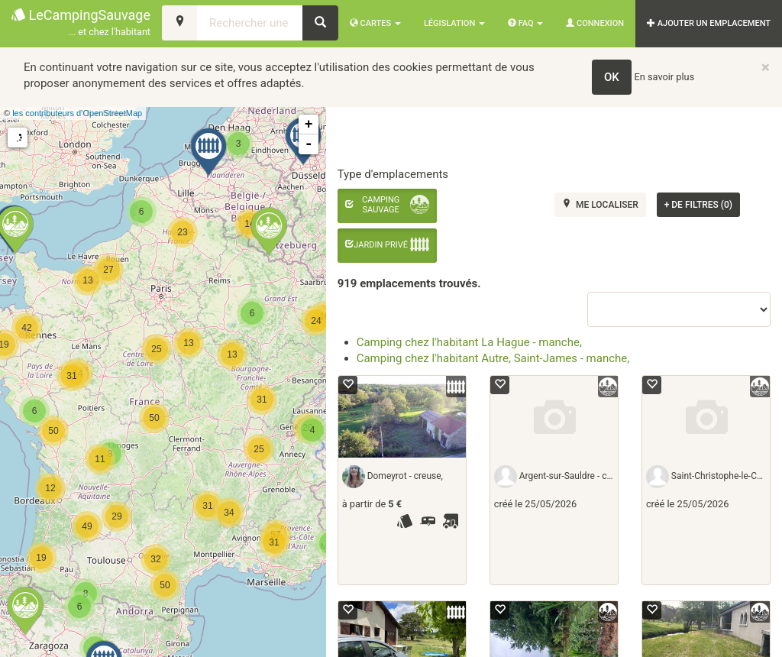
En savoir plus (665, 77)
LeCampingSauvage (80, 23)
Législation (454, 23)
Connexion (595, 23)
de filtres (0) (698, 204)
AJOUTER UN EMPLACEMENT (709, 23)
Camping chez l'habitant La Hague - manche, (469, 342)
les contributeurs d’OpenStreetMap (77, 113)
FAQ (525, 23)
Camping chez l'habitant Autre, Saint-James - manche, (493, 358)
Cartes (375, 23)
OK (611, 77)
